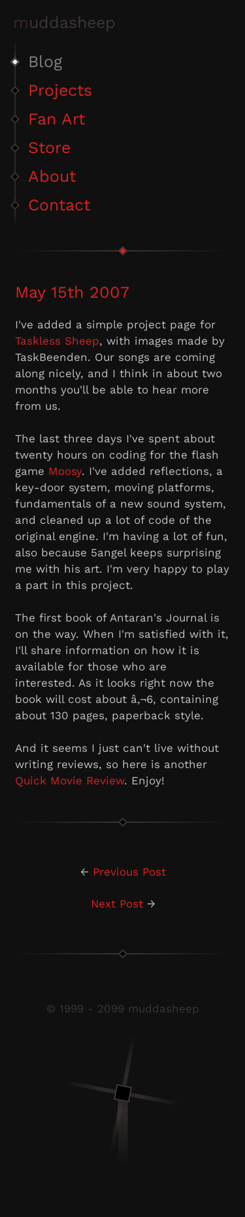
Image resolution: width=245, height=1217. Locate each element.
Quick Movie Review (69, 780)
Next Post (117, 903)
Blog (45, 61)
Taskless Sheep (57, 340)
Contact (59, 204)
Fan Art (56, 118)
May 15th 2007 (72, 292)
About (52, 176)
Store (49, 147)
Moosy (65, 471)
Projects (60, 90)
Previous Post (129, 871)
